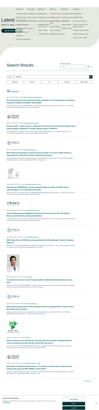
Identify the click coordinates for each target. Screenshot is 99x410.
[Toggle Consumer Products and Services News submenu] (25, 9)
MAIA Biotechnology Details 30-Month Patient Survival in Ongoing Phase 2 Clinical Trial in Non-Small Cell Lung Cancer (40, 308)
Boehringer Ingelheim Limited (31, 123)
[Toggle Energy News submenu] (36, 9)
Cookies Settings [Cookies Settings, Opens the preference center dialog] (74, 401)
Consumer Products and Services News (20, 9)
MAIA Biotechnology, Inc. (30, 149)
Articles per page (65, 63)
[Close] (96, 405)
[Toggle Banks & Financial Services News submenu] (48, 9)
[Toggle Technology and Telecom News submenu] (82, 9)
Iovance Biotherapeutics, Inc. (33, 210)
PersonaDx (29, 277)
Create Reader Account (34, 30)
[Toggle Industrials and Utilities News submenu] (71, 9)
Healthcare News (54, 9)
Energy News (31, 9)
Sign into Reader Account (12, 30)
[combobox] (73, 66)
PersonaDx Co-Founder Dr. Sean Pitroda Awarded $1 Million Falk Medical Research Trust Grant (39, 281)
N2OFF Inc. (28, 337)
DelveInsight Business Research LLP (32, 97)
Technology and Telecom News (77, 9)
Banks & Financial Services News (42, 9)
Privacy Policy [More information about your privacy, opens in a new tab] (6, 404)
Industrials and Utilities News (65, 9)
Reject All (73, 405)
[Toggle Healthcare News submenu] (59, 9)
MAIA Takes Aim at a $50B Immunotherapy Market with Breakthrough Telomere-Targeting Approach (40, 241)
